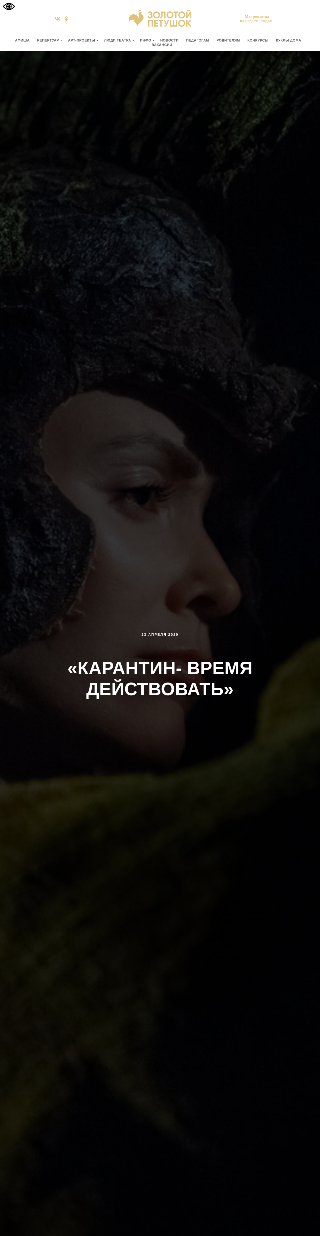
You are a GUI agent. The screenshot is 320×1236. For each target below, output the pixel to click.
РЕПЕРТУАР (48, 40)
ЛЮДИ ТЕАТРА (117, 40)
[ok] (66, 21)
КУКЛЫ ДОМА (288, 40)
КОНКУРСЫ (258, 40)
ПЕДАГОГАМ (197, 40)
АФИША (22, 40)
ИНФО (145, 40)
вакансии (162, 45)
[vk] (57, 21)
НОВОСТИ (169, 40)
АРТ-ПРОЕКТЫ (81, 40)
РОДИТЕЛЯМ (228, 40)
